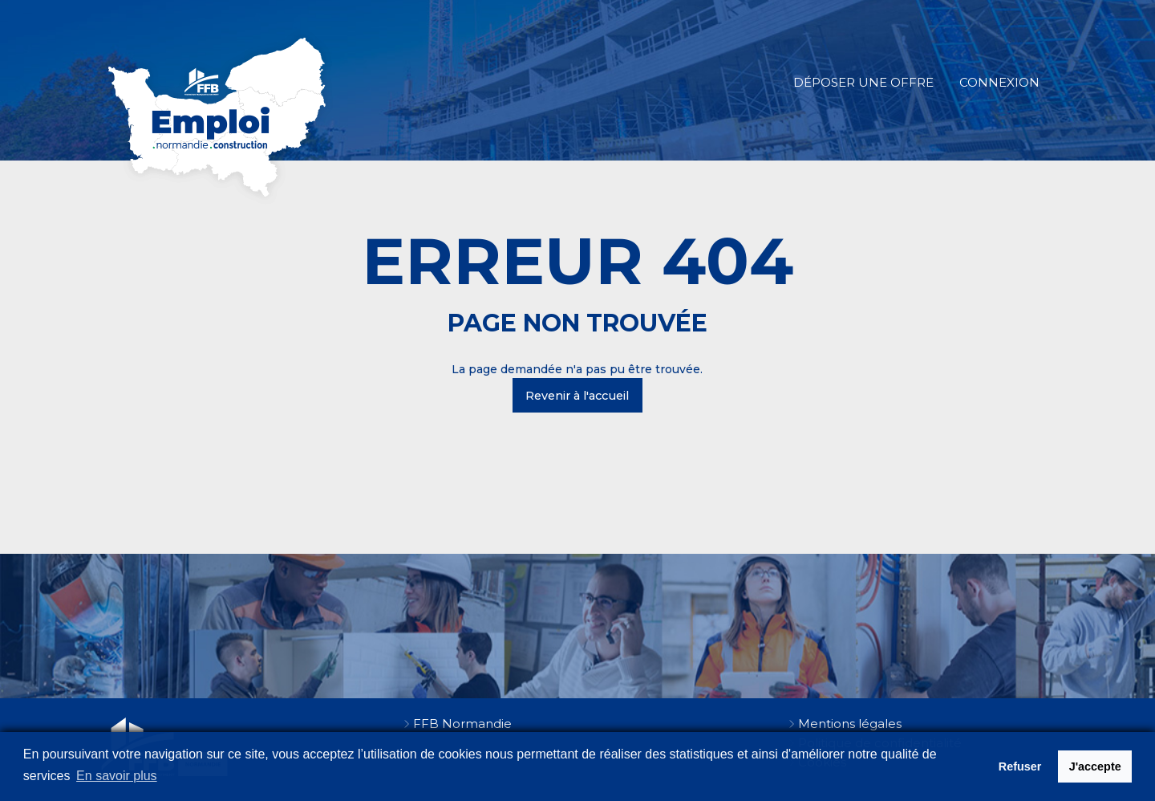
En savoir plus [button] (116, 776)
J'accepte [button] (1095, 766)
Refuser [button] (1020, 766)
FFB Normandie (462, 723)
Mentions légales (850, 723)
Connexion (999, 82)
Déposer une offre (863, 82)
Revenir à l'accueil (577, 395)
